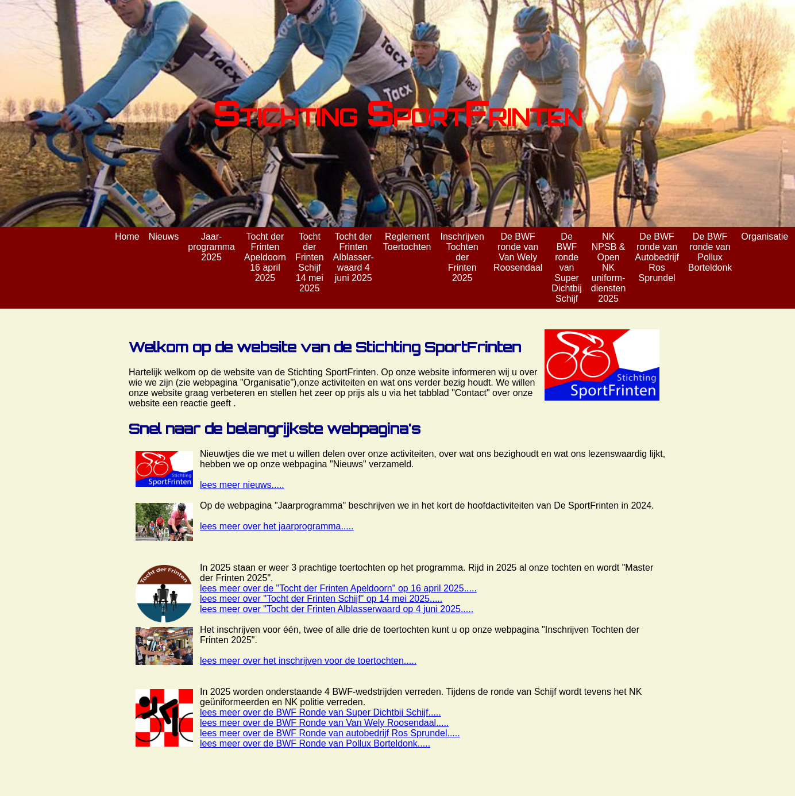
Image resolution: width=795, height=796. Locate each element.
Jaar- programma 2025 (211, 247)
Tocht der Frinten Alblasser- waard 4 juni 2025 (353, 257)
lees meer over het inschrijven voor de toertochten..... (308, 661)
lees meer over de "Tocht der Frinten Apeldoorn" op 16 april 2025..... (338, 588)
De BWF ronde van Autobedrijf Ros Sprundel (657, 257)
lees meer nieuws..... (242, 485)
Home (127, 236)
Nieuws (164, 236)
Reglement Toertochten (407, 242)
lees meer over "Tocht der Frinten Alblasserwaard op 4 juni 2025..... (336, 609)
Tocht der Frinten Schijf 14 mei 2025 (309, 262)
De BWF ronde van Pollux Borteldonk (710, 252)
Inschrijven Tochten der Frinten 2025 (462, 257)
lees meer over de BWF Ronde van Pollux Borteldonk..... (315, 743)
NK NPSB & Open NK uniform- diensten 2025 (608, 267)
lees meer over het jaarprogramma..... (277, 526)
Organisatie (764, 236)
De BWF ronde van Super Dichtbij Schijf (566, 267)
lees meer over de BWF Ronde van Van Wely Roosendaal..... (324, 723)
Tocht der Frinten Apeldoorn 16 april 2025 (265, 257)
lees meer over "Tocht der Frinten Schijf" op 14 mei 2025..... (321, 598)
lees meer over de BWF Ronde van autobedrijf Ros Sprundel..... (330, 733)
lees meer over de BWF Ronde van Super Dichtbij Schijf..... (320, 712)
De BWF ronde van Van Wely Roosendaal (517, 252)
